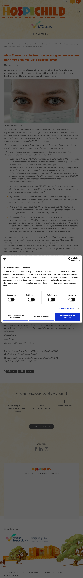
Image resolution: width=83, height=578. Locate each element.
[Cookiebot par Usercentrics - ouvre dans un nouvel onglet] (69, 259)
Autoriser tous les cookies (67, 317)
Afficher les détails (67, 308)
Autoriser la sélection (41, 317)
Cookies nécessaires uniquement (15, 317)
